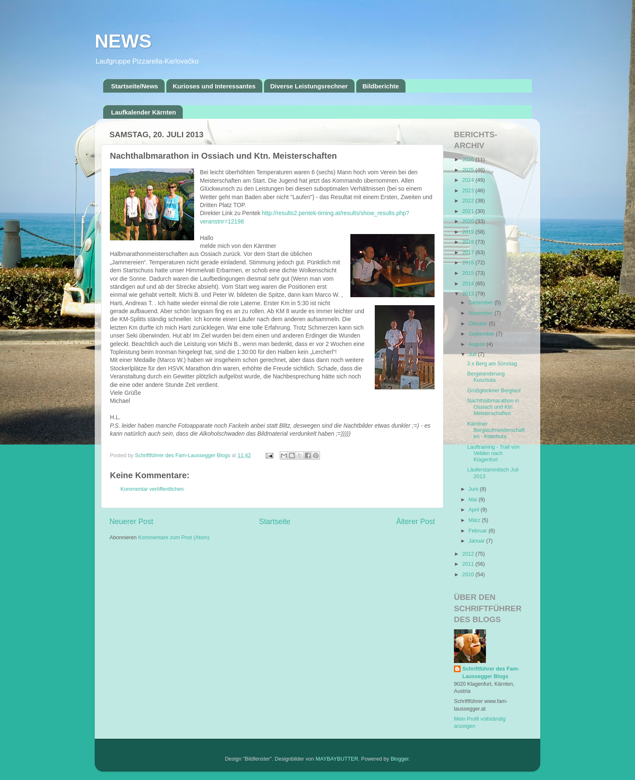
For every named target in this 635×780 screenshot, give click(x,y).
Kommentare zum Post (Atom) (173, 537)
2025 (468, 170)
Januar (477, 541)
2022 (468, 201)
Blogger (400, 759)
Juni (474, 489)
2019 (468, 232)
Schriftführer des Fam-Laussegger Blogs (490, 672)
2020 (468, 221)
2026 (468, 159)
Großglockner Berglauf (493, 391)
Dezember (482, 303)
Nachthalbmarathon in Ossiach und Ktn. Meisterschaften (493, 407)
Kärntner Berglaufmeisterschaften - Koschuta (496, 430)
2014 (468, 284)
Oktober (479, 324)
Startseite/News (134, 86)
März (475, 520)
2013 (468, 294)
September (482, 334)
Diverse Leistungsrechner (309, 86)
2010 (468, 575)
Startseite (274, 521)
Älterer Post (415, 521)
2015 (468, 273)
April (475, 510)
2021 (468, 211)
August (478, 344)
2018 (468, 242)
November (482, 313)
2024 (468, 180)
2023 (468, 191)
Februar (479, 531)
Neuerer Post (131, 521)
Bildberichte (381, 86)
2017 (468, 253)
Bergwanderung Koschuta (485, 377)
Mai (474, 500)
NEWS (123, 41)
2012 (468, 554)
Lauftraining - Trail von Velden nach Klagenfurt (493, 453)
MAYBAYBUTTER (337, 759)
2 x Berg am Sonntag (492, 364)
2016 (468, 263)
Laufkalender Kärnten (143, 112)
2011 (468, 564)
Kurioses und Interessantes (214, 86)
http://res (273, 213)
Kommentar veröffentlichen (152, 489)
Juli (473, 354)
